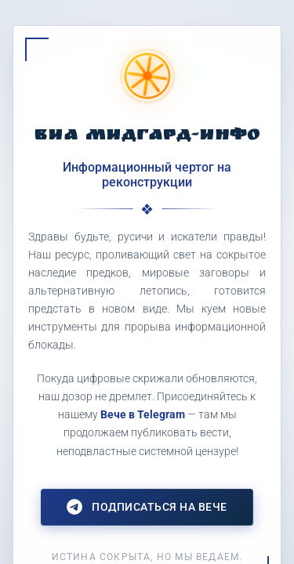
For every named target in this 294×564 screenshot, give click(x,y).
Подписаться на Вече (147, 507)
